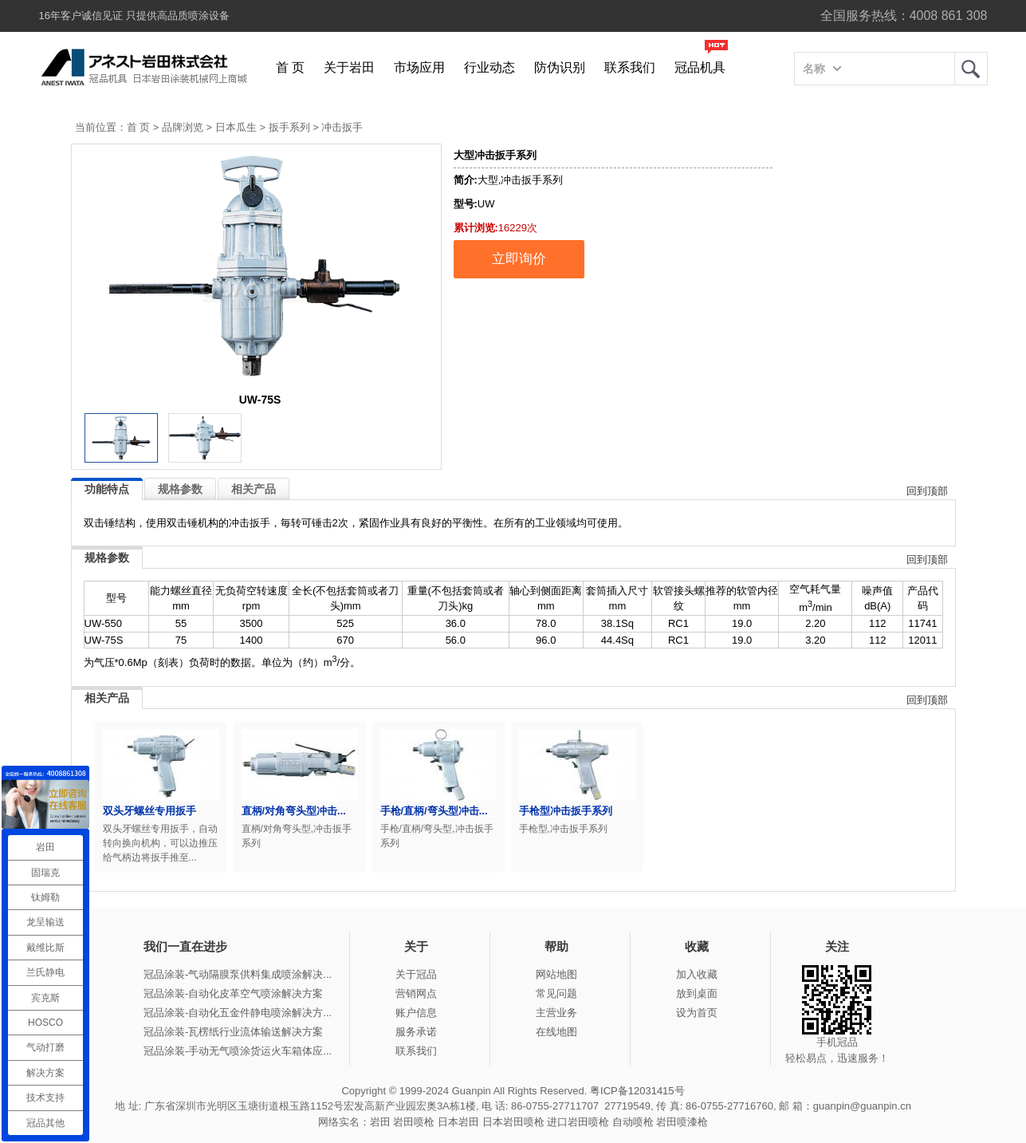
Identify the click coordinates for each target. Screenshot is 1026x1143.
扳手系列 (289, 127)
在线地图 (556, 1032)
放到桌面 (696, 993)
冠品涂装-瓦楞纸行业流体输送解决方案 (233, 1032)
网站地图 (556, 974)
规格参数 (180, 489)
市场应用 (419, 67)
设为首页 (696, 1013)
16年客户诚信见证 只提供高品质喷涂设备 (134, 16)
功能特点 (107, 489)
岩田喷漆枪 (682, 1122)
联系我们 (629, 67)
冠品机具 (699, 67)
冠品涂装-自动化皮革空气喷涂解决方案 (233, 993)
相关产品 (253, 489)
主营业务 (556, 1013)
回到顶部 (927, 491)
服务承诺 (416, 1032)
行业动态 (489, 67)
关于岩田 (349, 67)
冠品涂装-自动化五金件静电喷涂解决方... (237, 1013)
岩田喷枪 (413, 1122)
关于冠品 (416, 974)
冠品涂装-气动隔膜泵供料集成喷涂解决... (237, 974)
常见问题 (556, 993)
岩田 (971, 69)
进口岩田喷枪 (578, 1122)
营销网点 (416, 993)
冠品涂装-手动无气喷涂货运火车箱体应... (237, 1051)
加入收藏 (696, 974)
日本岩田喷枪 (513, 1122)
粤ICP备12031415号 (637, 1091)
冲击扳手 (342, 127)
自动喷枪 (633, 1122)
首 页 (290, 67)
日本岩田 (458, 1122)
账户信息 (416, 1013)
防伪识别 (559, 67)
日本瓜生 (236, 127)
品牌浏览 (182, 127)
